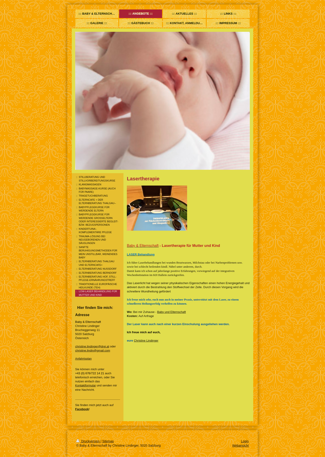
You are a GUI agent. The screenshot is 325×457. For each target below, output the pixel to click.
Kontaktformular (85, 385)
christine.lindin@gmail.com (92, 350)
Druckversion (88, 441)
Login (245, 441)
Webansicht (240, 445)
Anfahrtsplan (83, 358)
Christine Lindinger (146, 340)
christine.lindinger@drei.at (92, 346)
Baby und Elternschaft (171, 312)
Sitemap (108, 441)
